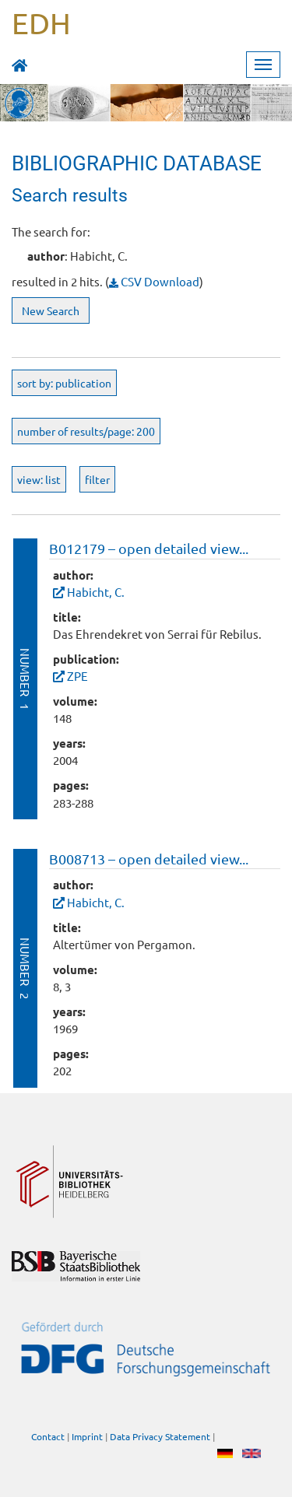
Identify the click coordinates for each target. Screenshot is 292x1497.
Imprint (87, 1437)
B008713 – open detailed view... (148, 858)
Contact (48, 1437)
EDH (41, 22)
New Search (50, 310)
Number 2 (25, 968)
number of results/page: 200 (86, 431)
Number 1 (25, 679)
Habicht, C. (96, 591)
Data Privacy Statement (160, 1437)
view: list (39, 479)
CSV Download (154, 281)
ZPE (77, 675)
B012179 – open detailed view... (148, 548)
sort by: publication (64, 383)
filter (97, 479)
